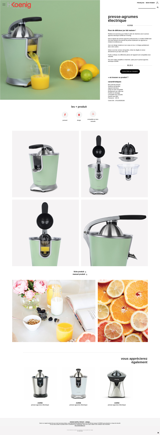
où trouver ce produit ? (118, 77)
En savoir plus (80, 430)
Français (140, 3)
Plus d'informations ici (80, 425)
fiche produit (79, 272)
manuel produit (79, 274)
